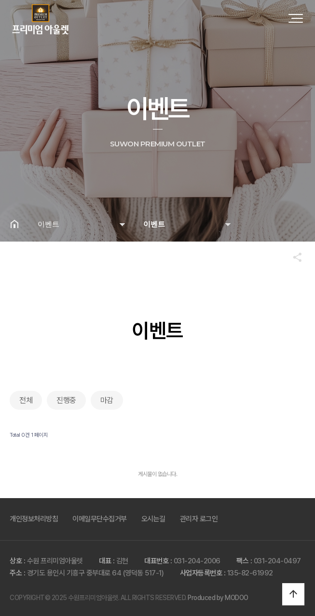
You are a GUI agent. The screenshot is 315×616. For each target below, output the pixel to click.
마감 (106, 400)
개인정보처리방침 (34, 519)
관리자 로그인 (199, 519)
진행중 (66, 400)
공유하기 (292, 257)
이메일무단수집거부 (99, 519)
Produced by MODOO (218, 598)
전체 (25, 400)
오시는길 (153, 519)
